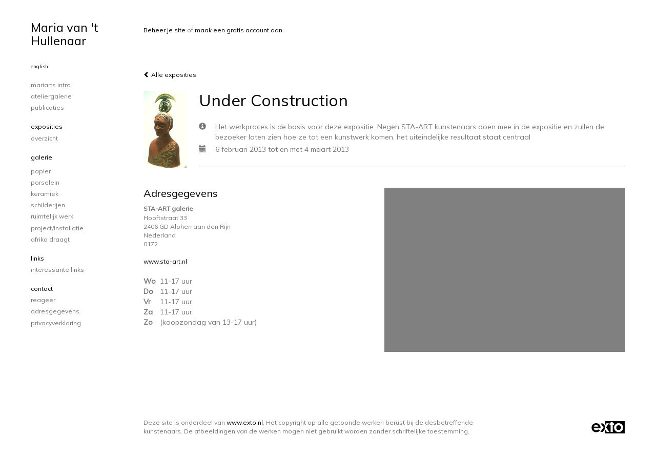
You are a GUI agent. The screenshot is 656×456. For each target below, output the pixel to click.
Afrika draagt (50, 239)
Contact (42, 288)
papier (41, 171)
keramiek (44, 193)
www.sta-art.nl (165, 261)
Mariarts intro (51, 85)
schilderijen (48, 205)
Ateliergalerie (51, 96)
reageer (43, 300)
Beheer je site (165, 30)
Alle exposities (170, 74)
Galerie (41, 157)
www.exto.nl (245, 422)
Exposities (47, 126)
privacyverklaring (56, 323)
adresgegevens (55, 311)
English (39, 66)
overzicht (44, 138)
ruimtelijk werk (52, 216)
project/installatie (57, 228)
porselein (45, 182)
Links (37, 258)
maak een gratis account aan (238, 30)
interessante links (57, 269)
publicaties (47, 107)
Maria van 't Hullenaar (64, 33)
